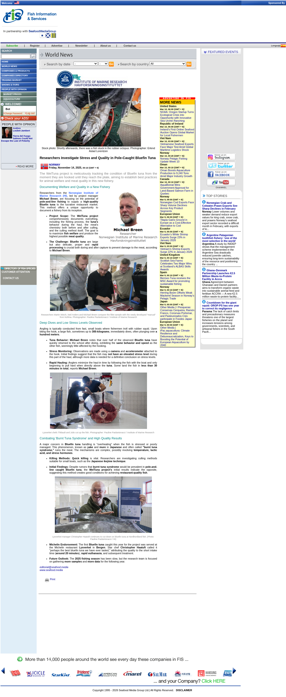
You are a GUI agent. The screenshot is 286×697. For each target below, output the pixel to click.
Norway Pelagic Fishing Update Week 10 (173, 160)
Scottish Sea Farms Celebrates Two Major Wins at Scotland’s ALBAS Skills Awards (176, 265)
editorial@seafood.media (54, 567)
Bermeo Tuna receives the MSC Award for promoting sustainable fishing (175, 281)
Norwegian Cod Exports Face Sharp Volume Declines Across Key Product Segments (177, 206)
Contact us (11, 278)
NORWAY (54, 164)
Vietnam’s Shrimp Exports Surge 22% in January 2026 (176, 250)
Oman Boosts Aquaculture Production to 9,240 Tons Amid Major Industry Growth (176, 173)
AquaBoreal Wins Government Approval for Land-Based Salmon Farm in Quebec (176, 189)
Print (50, 579)
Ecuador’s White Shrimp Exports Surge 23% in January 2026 (174, 237)
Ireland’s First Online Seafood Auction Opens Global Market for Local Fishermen (177, 132)
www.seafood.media (51, 570)
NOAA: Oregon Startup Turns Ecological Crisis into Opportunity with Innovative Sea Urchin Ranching (177, 116)
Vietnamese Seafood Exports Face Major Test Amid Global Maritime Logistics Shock (177, 147)
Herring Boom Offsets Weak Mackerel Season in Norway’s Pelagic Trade (177, 295)
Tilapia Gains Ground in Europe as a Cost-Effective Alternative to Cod (175, 222)
